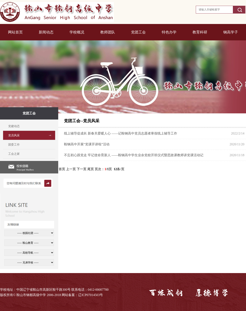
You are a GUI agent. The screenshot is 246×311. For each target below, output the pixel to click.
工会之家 (14, 153)
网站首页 (15, 32)
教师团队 (107, 32)
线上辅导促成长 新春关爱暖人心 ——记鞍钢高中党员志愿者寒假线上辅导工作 (120, 133)
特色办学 (169, 32)
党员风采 (14, 135)
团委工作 (14, 144)
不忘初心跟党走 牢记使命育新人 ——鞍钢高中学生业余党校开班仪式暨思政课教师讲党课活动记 (133, 155)
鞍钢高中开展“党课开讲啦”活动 (86, 144)
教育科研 (199, 32)
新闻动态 (46, 32)
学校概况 (76, 32)
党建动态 (14, 126)
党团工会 (138, 32)
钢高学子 (230, 32)
